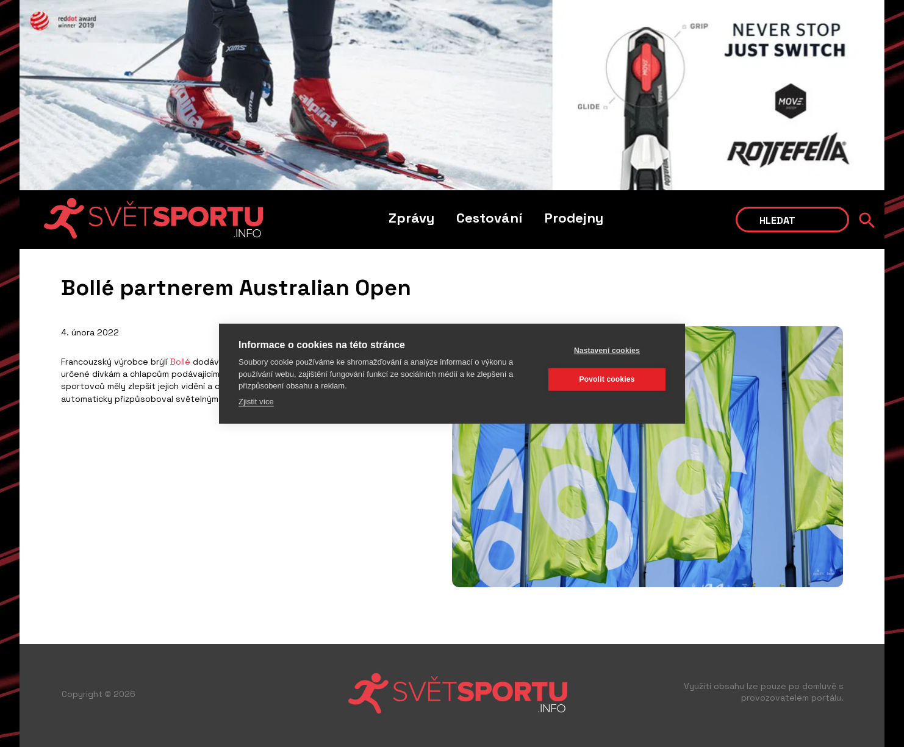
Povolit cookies (606, 379)
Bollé (180, 361)
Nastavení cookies (607, 350)
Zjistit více (256, 401)
